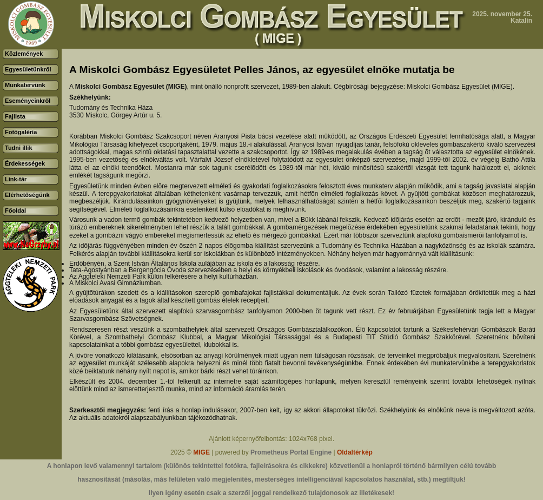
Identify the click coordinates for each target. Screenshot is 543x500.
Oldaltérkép (355, 452)
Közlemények (24, 53)
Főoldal (15, 210)
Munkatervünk (25, 85)
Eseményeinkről (27, 100)
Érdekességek (25, 163)
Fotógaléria (21, 132)
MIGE (201, 452)
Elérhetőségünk (27, 195)
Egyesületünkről (28, 69)
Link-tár (16, 179)
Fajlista (15, 116)
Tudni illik (18, 147)
